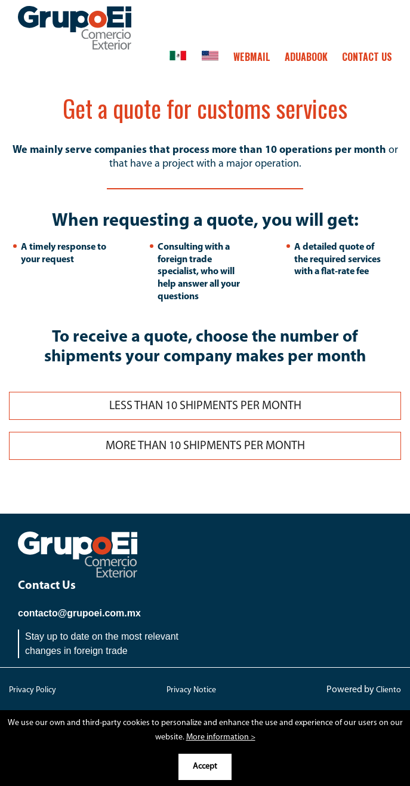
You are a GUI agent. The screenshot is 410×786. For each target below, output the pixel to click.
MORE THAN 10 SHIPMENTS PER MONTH (205, 446)
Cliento (388, 690)
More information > (220, 737)
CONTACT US (367, 57)
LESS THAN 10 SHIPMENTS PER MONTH (205, 406)
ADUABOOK (306, 57)
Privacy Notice (191, 690)
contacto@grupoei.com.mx (79, 613)
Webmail (251, 57)
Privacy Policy (32, 690)
